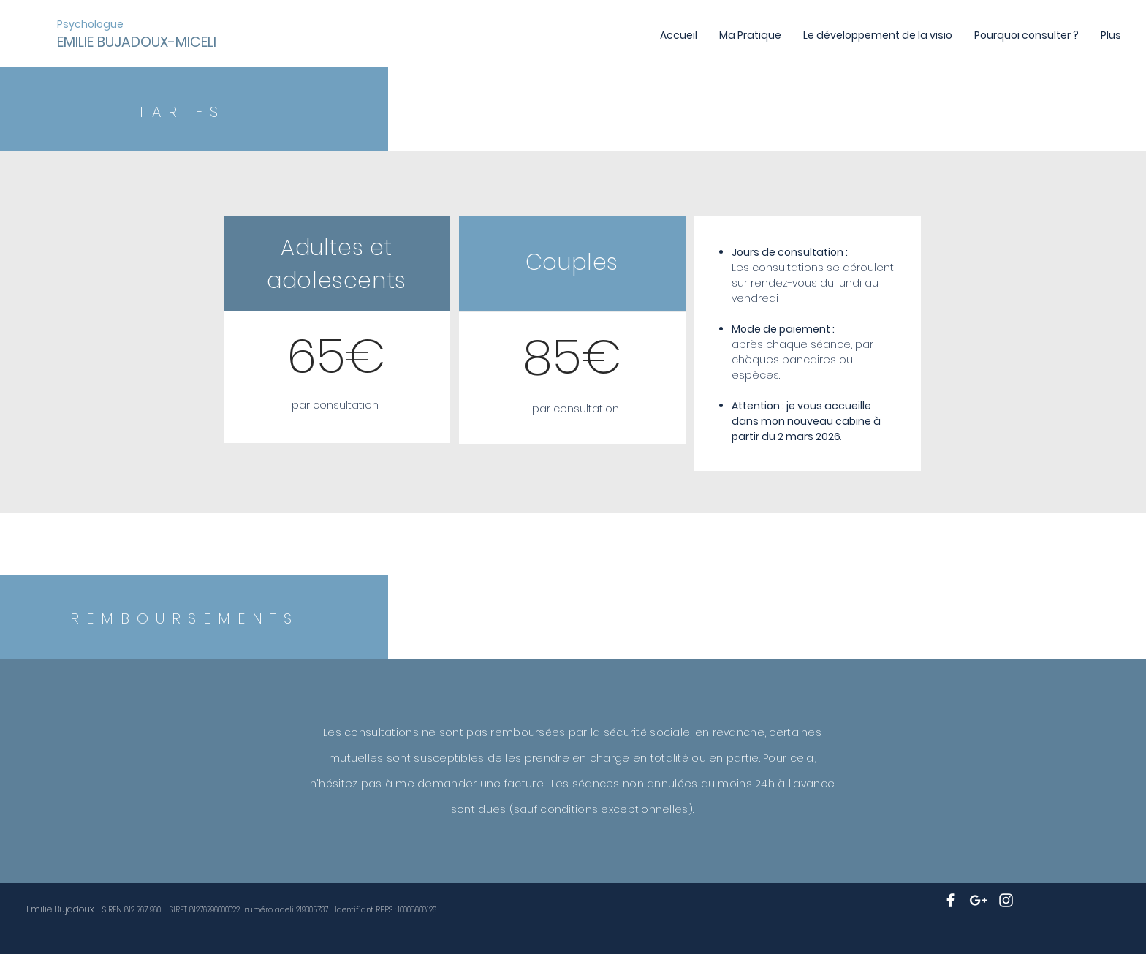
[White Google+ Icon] (978, 900)
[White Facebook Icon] (950, 900)
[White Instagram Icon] (1006, 900)
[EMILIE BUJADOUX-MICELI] (137, 42)
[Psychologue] (91, 24)
